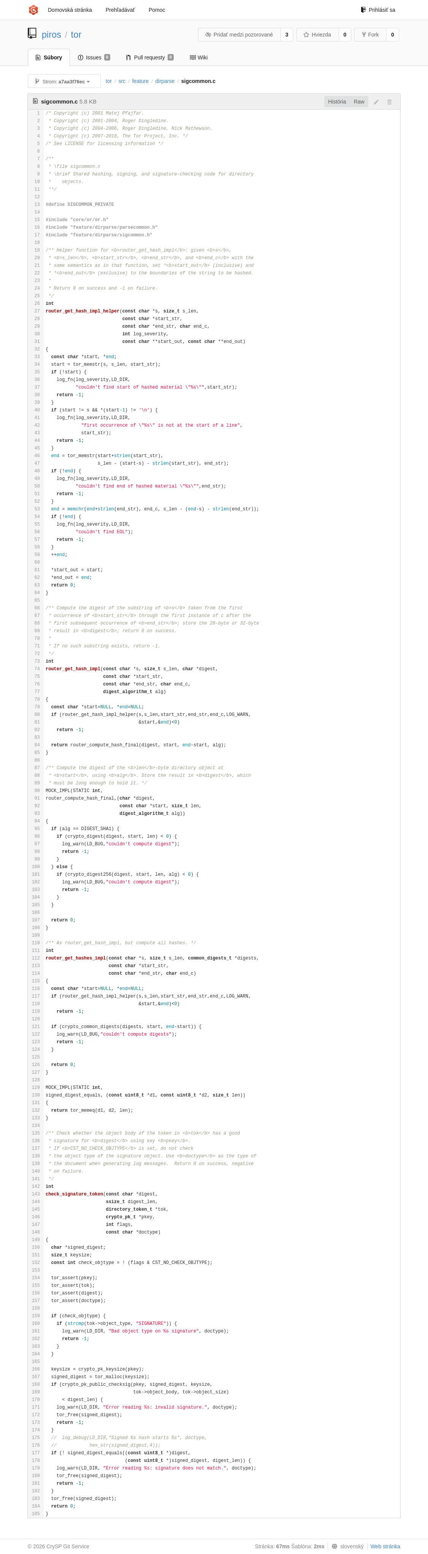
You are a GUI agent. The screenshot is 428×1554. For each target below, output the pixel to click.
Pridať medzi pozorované (239, 35)
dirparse (165, 81)
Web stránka (385, 1546)
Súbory (49, 57)
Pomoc (157, 10)
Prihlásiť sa (378, 10)
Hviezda (317, 35)
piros (52, 34)
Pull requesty (150, 57)
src (122, 81)
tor (76, 34)
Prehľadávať (120, 10)
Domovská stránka (70, 10)
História (337, 102)
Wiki (199, 57)
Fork (370, 35)
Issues (94, 57)
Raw (359, 102)
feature (140, 81)
